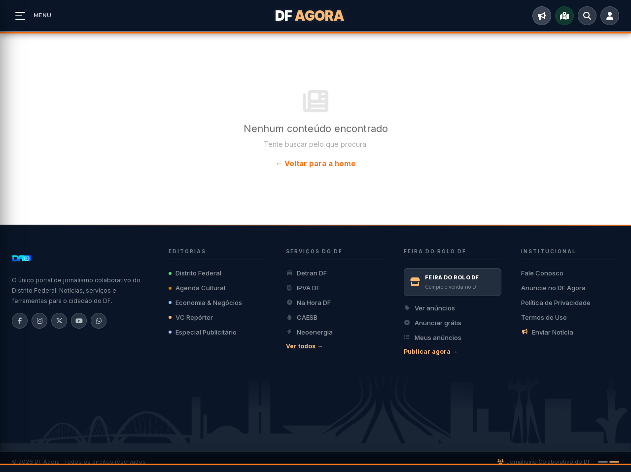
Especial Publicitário (203, 332)
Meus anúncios (432, 337)
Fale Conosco (542, 273)
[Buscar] (587, 15)
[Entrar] (609, 15)
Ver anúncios (429, 308)
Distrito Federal (195, 273)
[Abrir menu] (20, 15)
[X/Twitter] (59, 321)
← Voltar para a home (315, 163)
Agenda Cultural (197, 288)
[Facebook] (20, 321)
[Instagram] (39, 321)
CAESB (301, 317)
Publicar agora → (431, 351)
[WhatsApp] (98, 321)
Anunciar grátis (432, 323)
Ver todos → (304, 346)
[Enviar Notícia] (541, 15)
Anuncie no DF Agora (553, 288)
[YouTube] (79, 321)
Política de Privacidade (556, 302)
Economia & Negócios (205, 302)
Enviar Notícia (547, 332)
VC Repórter (191, 317)
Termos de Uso (544, 317)
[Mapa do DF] (564, 15)
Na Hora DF (308, 302)
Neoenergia (309, 332)
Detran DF (306, 273)
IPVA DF (303, 288)
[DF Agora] (315, 16)
